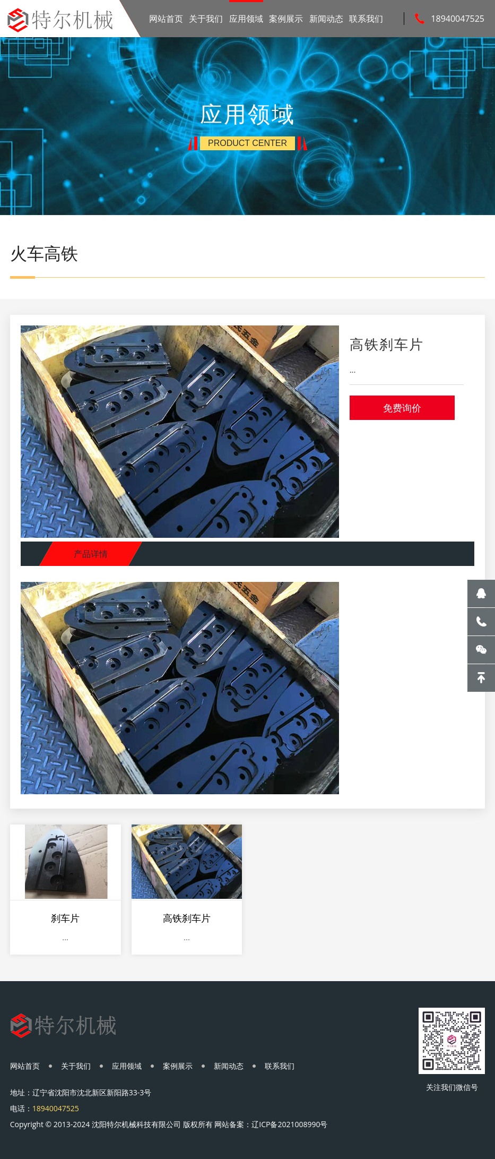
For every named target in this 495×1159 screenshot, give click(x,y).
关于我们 (206, 18)
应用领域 (246, 18)
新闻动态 (326, 18)
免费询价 (402, 407)
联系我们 (366, 18)
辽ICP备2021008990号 (289, 1124)
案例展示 (286, 18)
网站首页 (166, 18)
